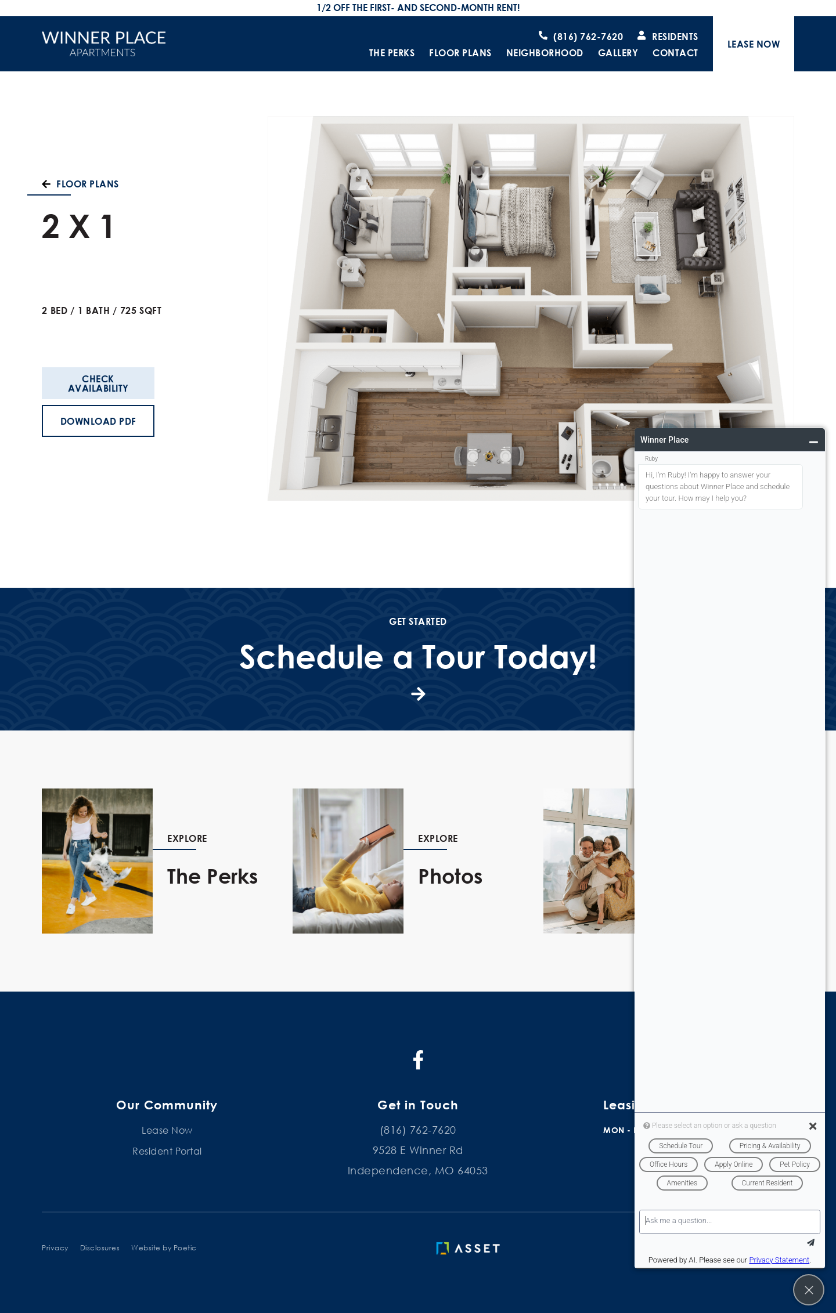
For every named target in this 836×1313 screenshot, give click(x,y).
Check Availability (98, 383)
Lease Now (167, 1130)
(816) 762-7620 (418, 1129)
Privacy (55, 1248)
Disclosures (100, 1248)
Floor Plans (460, 52)
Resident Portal (167, 1151)
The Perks (392, 52)
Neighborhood (544, 52)
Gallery (618, 52)
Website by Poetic (164, 1248)
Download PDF (98, 420)
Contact (675, 52)
